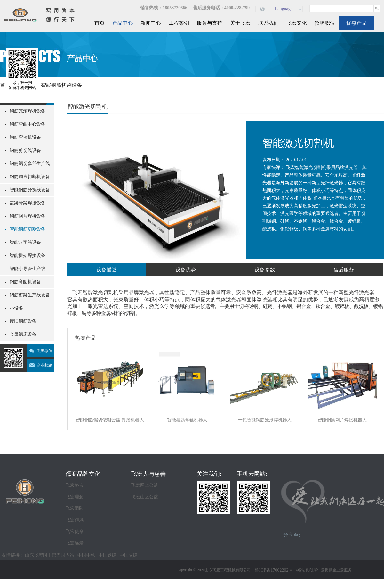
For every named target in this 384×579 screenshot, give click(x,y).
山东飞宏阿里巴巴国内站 (49, 555)
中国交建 (129, 555)
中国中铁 (86, 555)
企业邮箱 (44, 365)
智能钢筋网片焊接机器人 (342, 420)
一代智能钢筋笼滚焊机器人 (265, 420)
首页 (99, 23)
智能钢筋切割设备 (61, 85)
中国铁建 (107, 555)
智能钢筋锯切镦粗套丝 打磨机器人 (110, 420)
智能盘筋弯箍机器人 (187, 420)
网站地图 (303, 570)
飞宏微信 (44, 351)
